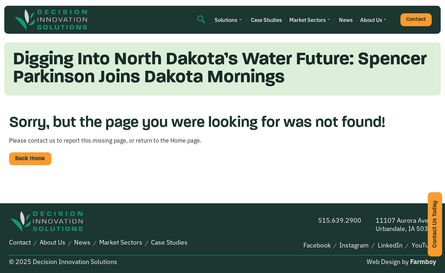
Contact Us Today (435, 224)
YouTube (424, 245)
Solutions (226, 19)
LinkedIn (390, 245)
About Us (371, 19)
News (346, 19)
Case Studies (266, 19)
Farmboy (423, 261)
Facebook (317, 245)
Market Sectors (307, 19)
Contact (416, 19)
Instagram (354, 245)
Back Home (30, 159)
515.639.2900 (339, 220)
